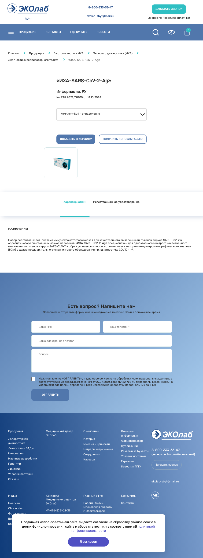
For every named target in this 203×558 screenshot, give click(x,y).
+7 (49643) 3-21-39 (58, 510)
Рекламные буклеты (135, 451)
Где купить (78, 32)
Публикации (129, 446)
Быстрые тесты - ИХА (69, 53)
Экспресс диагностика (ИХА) (113, 53)
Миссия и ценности (96, 444)
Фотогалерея (17, 513)
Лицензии (14, 468)
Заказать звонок (168, 9)
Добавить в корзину (76, 139)
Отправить (50, 394)
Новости (103, 32)
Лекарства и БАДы (21, 448)
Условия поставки (20, 474)
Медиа (12, 495)
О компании (91, 431)
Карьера (89, 459)
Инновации (15, 453)
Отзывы (13, 479)
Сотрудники (91, 454)
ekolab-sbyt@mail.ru (100, 16)
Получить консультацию (123, 139)
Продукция (27, 32)
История (89, 439)
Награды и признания (98, 449)
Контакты (53, 32)
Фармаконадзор (132, 440)
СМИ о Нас (15, 508)
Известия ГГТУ (131, 466)
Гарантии (14, 463)
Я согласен (88, 542)
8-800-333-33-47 (100, 7)
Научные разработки (22, 458)
